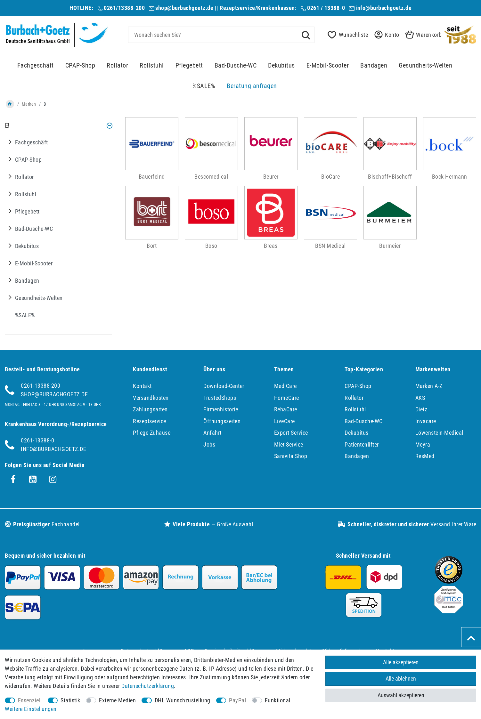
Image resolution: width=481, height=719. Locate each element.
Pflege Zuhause (151, 432)
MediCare (285, 386)
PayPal (237, 700)
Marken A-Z (429, 386)
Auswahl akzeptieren (401, 695)
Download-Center (223, 386)
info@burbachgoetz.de (383, 7)
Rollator (117, 65)
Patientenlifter (362, 444)
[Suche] (306, 34)
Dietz (421, 409)
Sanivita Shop (290, 456)
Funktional (277, 700)
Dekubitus (281, 65)
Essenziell (30, 700)
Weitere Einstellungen (31, 709)
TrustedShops (219, 397)
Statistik (70, 700)
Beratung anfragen (252, 86)
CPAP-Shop (80, 65)
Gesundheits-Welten (425, 65)
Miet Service (288, 444)
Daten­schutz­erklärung (147, 686)
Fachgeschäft (35, 65)
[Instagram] (53, 479)
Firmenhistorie (220, 409)
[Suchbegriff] (221, 35)
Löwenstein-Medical (439, 432)
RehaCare (285, 409)
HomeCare (286, 397)
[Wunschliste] (346, 35)
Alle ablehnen (401, 678)
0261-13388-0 (37, 440)
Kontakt (142, 386)
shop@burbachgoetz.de (184, 7)
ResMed (425, 456)
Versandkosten (151, 397)
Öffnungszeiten (221, 421)
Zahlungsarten (150, 409)
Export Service (291, 432)
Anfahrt (212, 432)
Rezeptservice (149, 421)
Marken (29, 104)
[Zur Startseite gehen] (10, 104)
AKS (420, 397)
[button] (385, 35)
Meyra (422, 444)
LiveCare (284, 421)
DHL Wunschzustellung (182, 700)
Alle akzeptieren (401, 662)
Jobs (209, 444)
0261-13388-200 (40, 385)
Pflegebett (189, 65)
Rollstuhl (152, 65)
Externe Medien (117, 700)
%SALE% (203, 86)
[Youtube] (33, 479)
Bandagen (373, 65)
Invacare (425, 421)
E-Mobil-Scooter (327, 65)
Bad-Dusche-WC (236, 65)
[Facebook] (13, 479)
